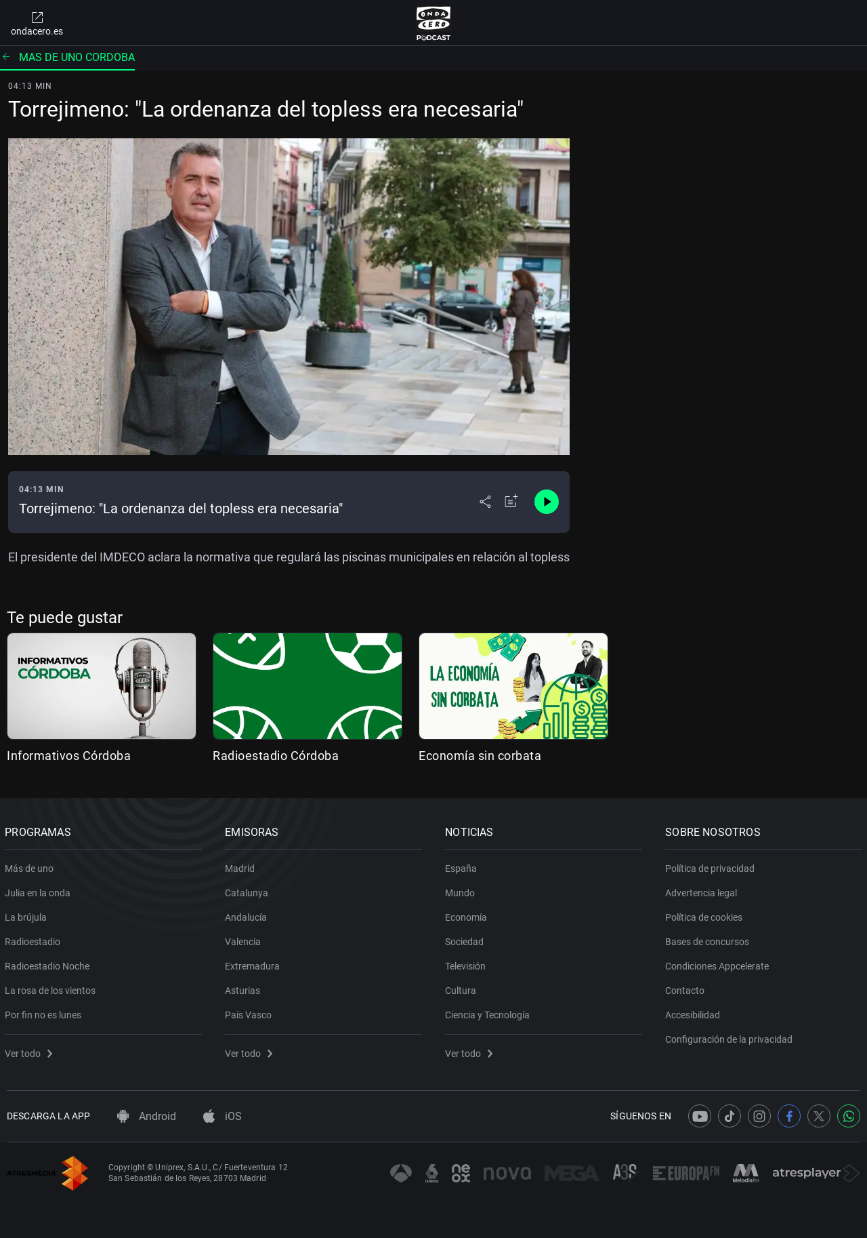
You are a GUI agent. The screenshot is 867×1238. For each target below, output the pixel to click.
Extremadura (254, 963)
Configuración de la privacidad (731, 1036)
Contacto (686, 987)
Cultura (462, 987)
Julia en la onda (39, 890)
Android (146, 1116)
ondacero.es (37, 23)
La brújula (28, 914)
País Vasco (250, 1012)
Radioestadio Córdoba (276, 755)
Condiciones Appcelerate (719, 963)
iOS (222, 1116)
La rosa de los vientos (52, 987)
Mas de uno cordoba (67, 57)
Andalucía (248, 914)
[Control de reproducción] (546, 502)
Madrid (242, 865)
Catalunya (248, 890)
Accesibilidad (694, 1012)
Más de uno (31, 865)
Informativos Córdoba (69, 755)
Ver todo (30, 1050)
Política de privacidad (712, 865)
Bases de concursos (709, 939)
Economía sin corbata (480, 755)
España (463, 865)
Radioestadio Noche (49, 963)
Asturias (244, 987)
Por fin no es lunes (45, 1012)
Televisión (467, 963)
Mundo (462, 890)
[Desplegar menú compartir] (485, 501)
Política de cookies (705, 914)
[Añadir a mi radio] (511, 501)
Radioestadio (34, 939)
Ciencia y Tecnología (489, 1012)
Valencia (245, 939)
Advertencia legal (703, 890)
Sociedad (466, 939)
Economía (468, 914)
